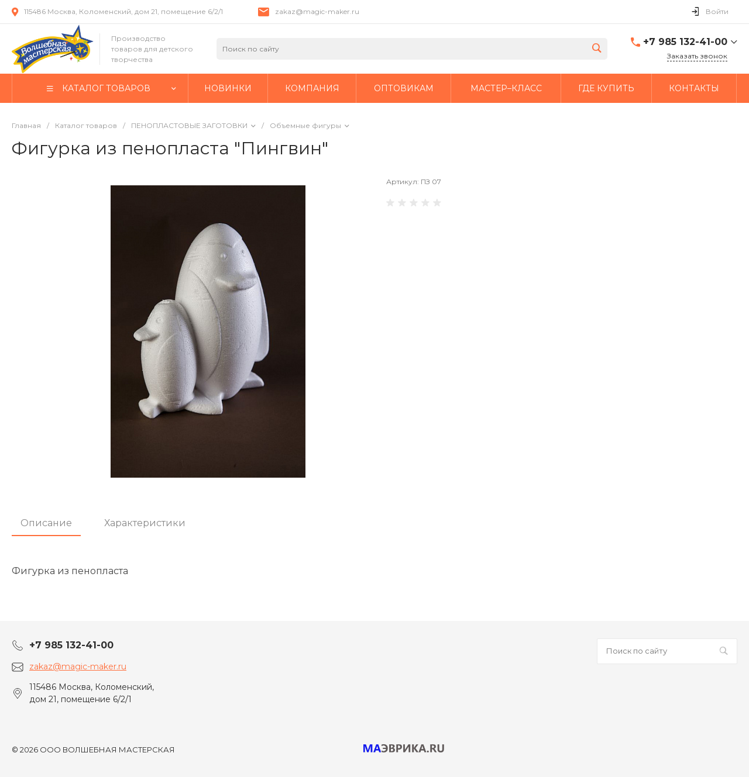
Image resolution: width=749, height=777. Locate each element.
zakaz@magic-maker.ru (317, 11)
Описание (46, 523)
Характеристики (144, 523)
